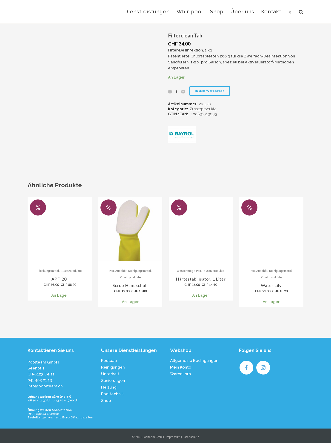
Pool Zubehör (117, 271)
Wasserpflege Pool (189, 271)
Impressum (173, 437)
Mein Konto (180, 367)
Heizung (109, 387)
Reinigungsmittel (139, 271)
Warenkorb (180, 373)
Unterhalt (110, 373)
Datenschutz (191, 437)
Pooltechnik (112, 393)
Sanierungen (113, 380)
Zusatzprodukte (203, 109)
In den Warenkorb (210, 91)
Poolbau (109, 360)
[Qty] (176, 91)
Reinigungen (113, 367)
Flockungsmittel (48, 271)
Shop (106, 400)
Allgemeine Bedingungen (194, 360)
